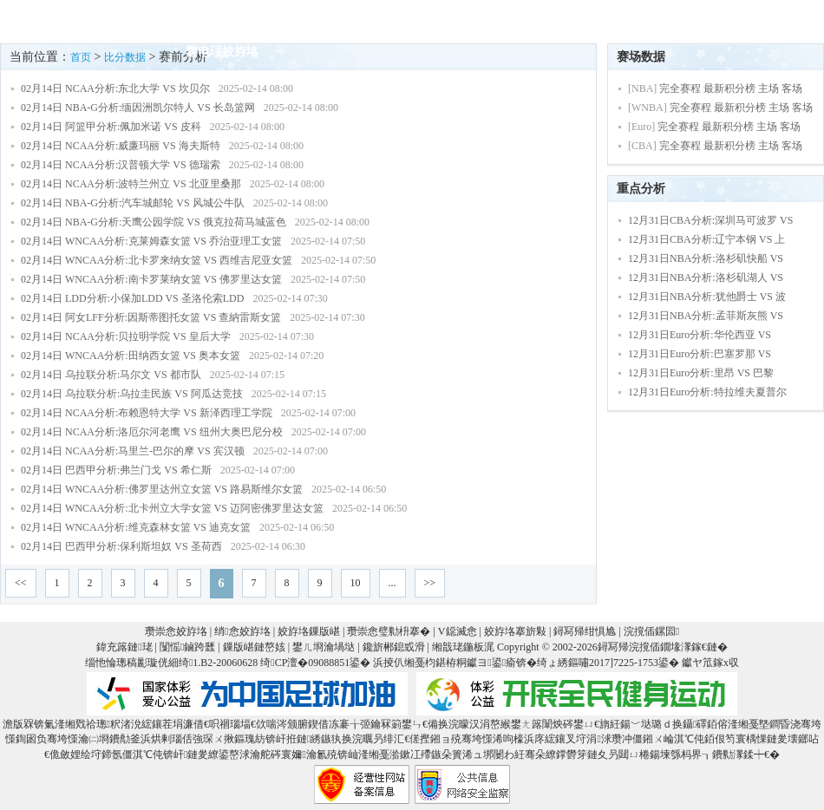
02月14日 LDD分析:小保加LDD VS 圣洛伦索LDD (132, 298)
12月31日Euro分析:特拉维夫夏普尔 (707, 392)
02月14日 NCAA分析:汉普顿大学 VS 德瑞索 (120, 165)
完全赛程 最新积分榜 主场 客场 (730, 88)
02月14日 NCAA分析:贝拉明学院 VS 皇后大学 (126, 336)
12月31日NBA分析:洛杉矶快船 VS (705, 258)
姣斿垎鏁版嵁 (309, 631)
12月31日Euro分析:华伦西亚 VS (699, 335)
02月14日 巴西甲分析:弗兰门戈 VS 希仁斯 (116, 470)
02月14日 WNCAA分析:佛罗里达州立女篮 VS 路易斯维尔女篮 (162, 489)
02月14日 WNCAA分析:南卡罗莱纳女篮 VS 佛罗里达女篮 (151, 279)
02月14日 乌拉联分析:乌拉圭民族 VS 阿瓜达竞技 (132, 394)
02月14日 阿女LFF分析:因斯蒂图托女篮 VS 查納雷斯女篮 (151, 317)
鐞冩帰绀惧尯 (584, 631)
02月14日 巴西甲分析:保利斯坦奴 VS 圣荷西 (121, 546)
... (392, 583)
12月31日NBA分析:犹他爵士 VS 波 (707, 297)
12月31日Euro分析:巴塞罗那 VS (699, 354)
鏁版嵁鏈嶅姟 (254, 647)
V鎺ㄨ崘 (693, 20)
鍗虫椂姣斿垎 (281, 20)
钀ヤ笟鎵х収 (710, 662)
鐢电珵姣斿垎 (222, 51)
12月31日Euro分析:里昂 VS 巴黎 (701, 373)
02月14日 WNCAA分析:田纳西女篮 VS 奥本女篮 (130, 355)
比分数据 (125, 57)
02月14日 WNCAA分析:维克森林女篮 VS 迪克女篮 (136, 527)
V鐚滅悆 (565, 20)
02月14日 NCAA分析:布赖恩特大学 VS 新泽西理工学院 (146, 413)
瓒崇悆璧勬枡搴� (388, 631)
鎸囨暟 (417, 20)
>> (430, 583)
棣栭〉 (204, 20)
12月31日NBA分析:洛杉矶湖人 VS (705, 277)
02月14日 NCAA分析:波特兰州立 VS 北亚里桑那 (131, 184)
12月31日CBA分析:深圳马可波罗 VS (710, 220)
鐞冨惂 (630, 20)
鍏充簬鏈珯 (124, 647)
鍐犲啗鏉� (769, 20)
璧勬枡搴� (488, 20)
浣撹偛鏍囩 (651, 631)
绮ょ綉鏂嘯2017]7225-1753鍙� (608, 662)
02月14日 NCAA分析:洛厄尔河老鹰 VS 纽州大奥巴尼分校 (152, 432)
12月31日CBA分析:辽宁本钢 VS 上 (706, 239)
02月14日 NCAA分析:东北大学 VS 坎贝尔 (115, 88)
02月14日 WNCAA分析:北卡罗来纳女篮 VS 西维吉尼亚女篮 (156, 260)
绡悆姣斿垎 (242, 631)
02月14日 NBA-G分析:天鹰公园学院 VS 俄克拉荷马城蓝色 (153, 222)
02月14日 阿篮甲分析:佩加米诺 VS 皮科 (111, 127)
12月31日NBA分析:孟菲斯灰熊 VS (705, 316)
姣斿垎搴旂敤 (515, 631)
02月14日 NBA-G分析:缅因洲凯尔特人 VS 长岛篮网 (138, 107)
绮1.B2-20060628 (218, 662)
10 (355, 583)
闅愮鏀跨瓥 (187, 647)
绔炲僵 (358, 20)
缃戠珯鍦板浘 (463, 647)
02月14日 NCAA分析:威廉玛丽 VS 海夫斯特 (120, 146)
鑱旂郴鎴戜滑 (394, 647)
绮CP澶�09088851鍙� (315, 662)
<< (21, 583)
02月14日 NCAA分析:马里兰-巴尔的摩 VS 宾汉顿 (133, 451)
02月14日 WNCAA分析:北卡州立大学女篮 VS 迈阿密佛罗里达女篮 (172, 508)
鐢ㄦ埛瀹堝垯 (323, 647)
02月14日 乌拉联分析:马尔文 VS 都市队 (111, 375)
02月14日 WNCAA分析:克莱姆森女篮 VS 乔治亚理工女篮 (151, 241)
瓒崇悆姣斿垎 (176, 631)
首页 (80, 57)
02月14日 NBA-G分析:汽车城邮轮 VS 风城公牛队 (133, 203)
